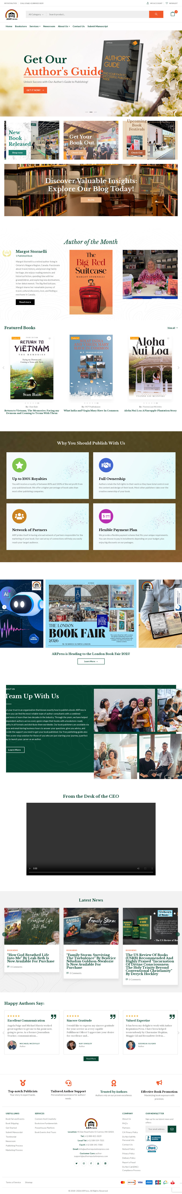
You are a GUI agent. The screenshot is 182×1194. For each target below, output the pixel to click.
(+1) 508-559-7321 (91, 1140)
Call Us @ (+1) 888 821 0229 (31, 3)
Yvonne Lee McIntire (152, 406)
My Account (154, 3)
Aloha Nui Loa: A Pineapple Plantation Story (150, 410)
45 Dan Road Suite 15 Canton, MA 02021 (91, 1132)
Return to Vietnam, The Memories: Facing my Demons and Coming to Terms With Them (31, 412)
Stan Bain (33, 406)
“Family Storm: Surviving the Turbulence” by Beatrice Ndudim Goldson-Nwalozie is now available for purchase (91, 961)
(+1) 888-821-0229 (91, 1136)
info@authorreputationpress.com (91, 1149)
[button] (173, 14)
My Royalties (10, 3)
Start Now (26, 90)
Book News (12, 950)
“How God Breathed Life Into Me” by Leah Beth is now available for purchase (30, 958)
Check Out (77, 152)
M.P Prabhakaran (92, 406)
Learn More (89, 661)
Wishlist (172, 3)
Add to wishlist (50, 338)
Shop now (17, 152)
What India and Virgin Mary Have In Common (91, 410)
